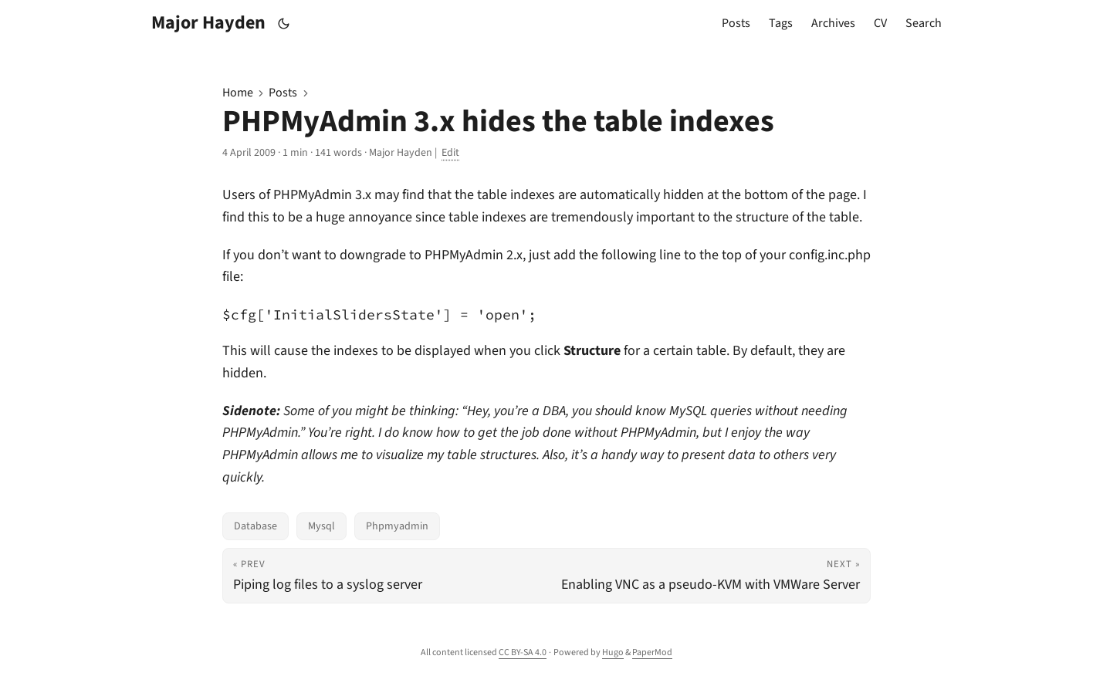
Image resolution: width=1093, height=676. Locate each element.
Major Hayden (208, 22)
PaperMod (652, 652)
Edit (450, 153)
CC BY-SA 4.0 (522, 652)
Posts (283, 92)
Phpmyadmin (397, 526)
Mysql (321, 526)
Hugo (613, 652)
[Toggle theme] (284, 23)
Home (237, 92)
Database (255, 526)
